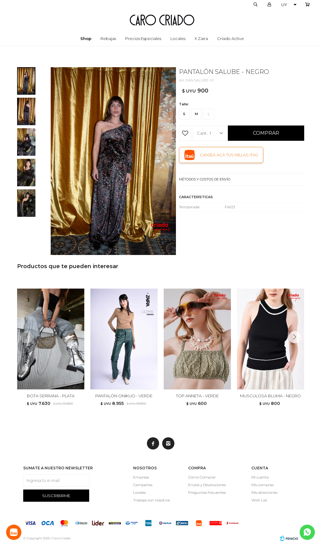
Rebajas (108, 38)
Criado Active (230, 38)
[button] (297, 349)
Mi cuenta (260, 477)
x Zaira (201, 38)
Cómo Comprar (202, 477)
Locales (177, 38)
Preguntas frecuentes (207, 492)
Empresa (141, 477)
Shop (85, 38)
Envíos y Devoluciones (207, 484)
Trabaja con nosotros (151, 500)
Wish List (259, 500)
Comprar (266, 133)
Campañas (142, 484)
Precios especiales (143, 38)
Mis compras (262, 484)
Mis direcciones (264, 492)
